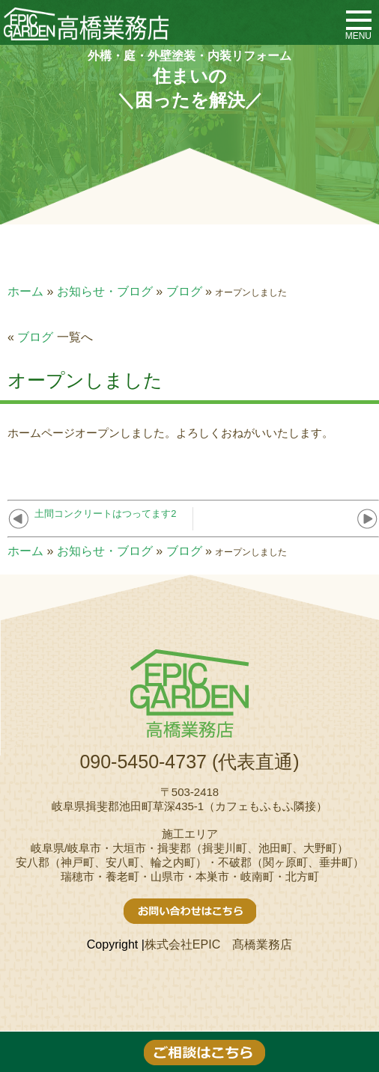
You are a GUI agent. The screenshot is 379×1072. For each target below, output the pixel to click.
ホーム (25, 291)
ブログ (184, 291)
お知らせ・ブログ (105, 291)
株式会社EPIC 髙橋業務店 (218, 944)
